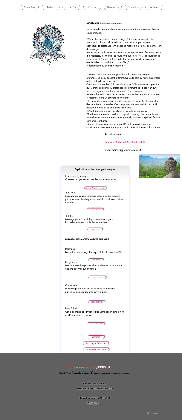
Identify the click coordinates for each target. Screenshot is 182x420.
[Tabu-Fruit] (95, 209)
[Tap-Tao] (94, 229)
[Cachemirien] (96, 302)
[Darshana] (95, 260)
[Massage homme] (96, 349)
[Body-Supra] (97, 277)
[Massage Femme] (96, 343)
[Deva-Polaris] (96, 324)
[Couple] (96, 337)
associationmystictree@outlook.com (95, 388)
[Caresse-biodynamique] (95, 188)
